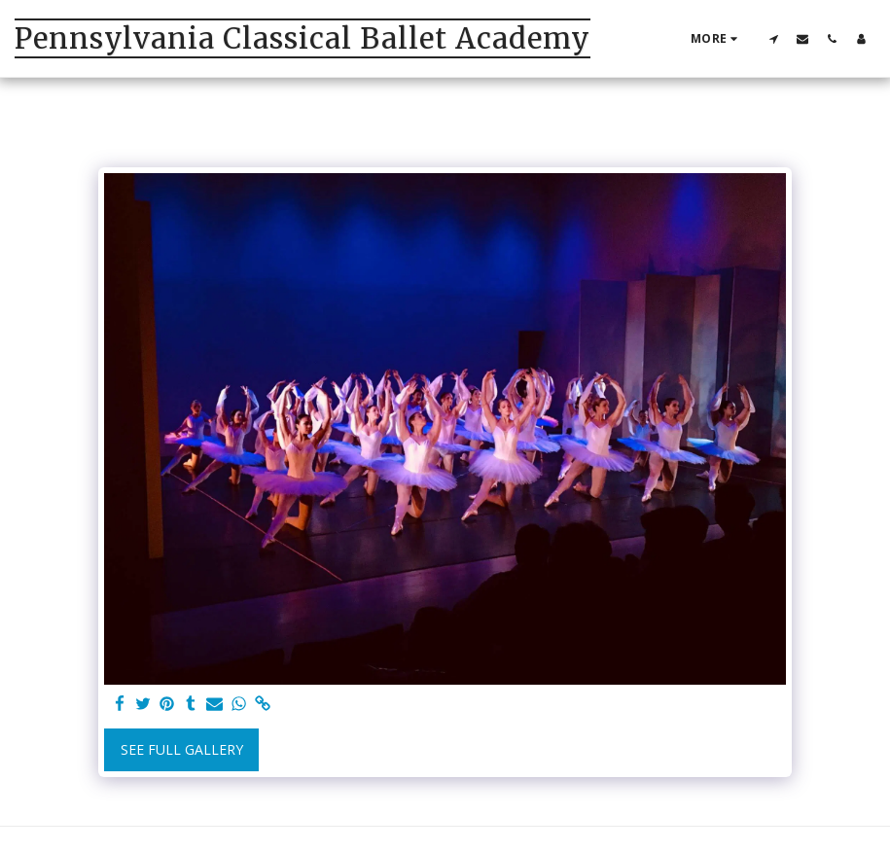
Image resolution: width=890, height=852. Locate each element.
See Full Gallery (182, 749)
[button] (773, 38)
